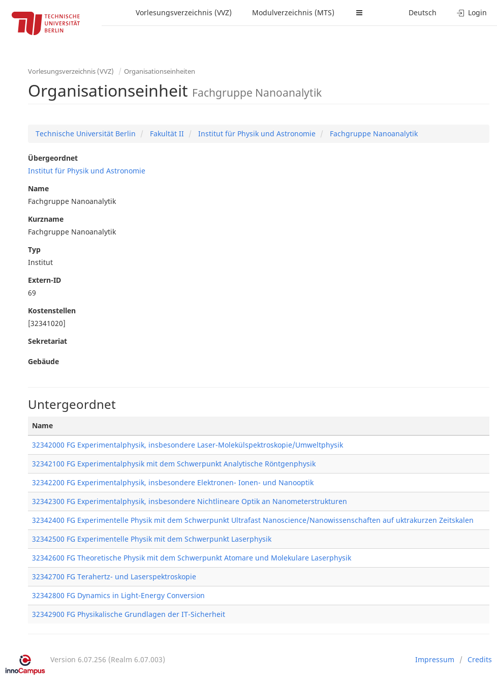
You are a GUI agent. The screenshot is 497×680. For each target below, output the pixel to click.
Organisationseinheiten (159, 71)
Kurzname (46, 219)
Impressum (434, 659)
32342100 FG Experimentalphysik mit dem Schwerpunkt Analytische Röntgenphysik (174, 463)
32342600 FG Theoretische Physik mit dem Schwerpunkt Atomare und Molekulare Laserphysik (191, 558)
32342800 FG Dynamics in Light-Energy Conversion (118, 595)
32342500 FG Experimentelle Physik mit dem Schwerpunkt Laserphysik (151, 539)
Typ (34, 249)
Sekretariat (47, 341)
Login (472, 12)
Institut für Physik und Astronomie (256, 133)
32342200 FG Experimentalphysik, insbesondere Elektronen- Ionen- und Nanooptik (173, 482)
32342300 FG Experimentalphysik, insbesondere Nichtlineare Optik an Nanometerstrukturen (189, 501)
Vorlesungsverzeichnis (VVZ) (184, 12)
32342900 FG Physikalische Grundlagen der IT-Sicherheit (128, 614)
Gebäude (43, 361)
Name (38, 188)
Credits (480, 659)
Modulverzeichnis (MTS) (293, 12)
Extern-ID (44, 280)
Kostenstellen (52, 310)
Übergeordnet (53, 158)
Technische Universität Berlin (86, 133)
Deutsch (423, 12)
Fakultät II (166, 133)
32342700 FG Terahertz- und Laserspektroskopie (114, 576)
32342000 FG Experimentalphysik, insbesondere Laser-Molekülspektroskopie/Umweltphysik (187, 445)
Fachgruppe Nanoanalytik (373, 133)
